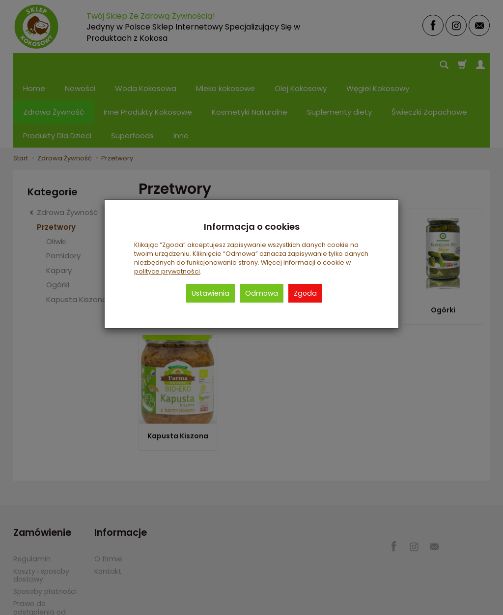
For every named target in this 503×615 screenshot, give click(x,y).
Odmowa (261, 293)
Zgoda (305, 293)
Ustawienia (210, 293)
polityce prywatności (167, 271)
